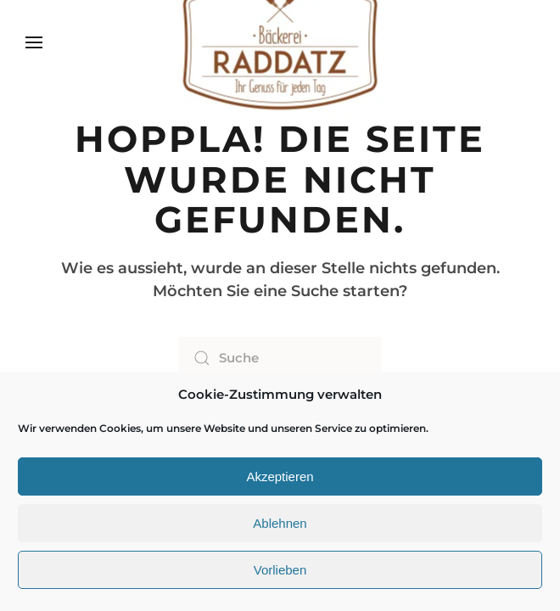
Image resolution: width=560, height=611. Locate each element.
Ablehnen (279, 523)
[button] (33, 42)
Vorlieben (280, 570)
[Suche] (280, 358)
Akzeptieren (279, 476)
